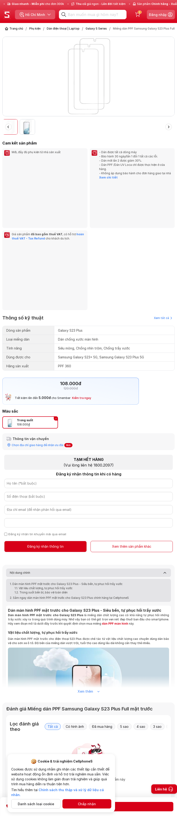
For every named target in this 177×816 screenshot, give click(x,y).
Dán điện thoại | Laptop (63, 28)
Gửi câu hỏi (150, 786)
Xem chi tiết (108, 177)
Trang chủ (16, 28)
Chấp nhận (87, 804)
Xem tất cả (163, 225)
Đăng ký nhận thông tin (45, 453)
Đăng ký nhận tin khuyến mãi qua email (37, 441)
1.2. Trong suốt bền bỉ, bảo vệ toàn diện (41, 499)
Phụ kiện (35, 28)
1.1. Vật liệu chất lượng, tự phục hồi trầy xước (43, 495)
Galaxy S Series (96, 28)
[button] (169, 126)
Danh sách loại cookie (36, 804)
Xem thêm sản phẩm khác (131, 453)
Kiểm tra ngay (81, 305)
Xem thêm (89, 598)
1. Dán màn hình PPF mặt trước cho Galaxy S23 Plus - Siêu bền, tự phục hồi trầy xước (66, 491)
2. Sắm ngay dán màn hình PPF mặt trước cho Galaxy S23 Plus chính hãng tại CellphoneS (69, 505)
